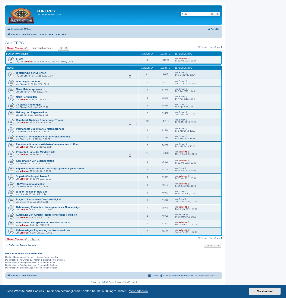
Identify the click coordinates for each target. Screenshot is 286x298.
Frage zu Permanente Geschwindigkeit (39, 199)
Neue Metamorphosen (29, 89)
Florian (23, 139)
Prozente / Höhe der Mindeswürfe (35, 152)
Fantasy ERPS (66, 62)
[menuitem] (27, 29)
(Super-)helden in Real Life (31, 191)
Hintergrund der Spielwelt (31, 72)
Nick (22, 194)
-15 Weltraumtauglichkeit (30, 184)
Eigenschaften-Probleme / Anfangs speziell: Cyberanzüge (50, 168)
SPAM (19, 58)
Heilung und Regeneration (31, 112)
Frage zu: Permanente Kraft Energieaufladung (43, 136)
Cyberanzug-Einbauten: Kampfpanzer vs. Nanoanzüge (48, 207)
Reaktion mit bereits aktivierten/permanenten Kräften (47, 144)
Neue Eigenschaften (28, 81)
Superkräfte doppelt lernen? (32, 176)
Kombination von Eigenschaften (35, 160)
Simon (27, 76)
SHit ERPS (14, 43)
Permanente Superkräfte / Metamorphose (40, 128)
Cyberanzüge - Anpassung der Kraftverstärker (43, 230)
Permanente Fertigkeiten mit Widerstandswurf (43, 222)
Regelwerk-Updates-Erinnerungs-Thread (40, 120)
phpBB (104, 282)
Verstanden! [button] (265, 291)
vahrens (28, 62)
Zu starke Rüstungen (28, 104)
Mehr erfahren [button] (138, 291)
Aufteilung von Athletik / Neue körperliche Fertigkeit (46, 214)
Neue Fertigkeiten (26, 97)
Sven (181, 168)
